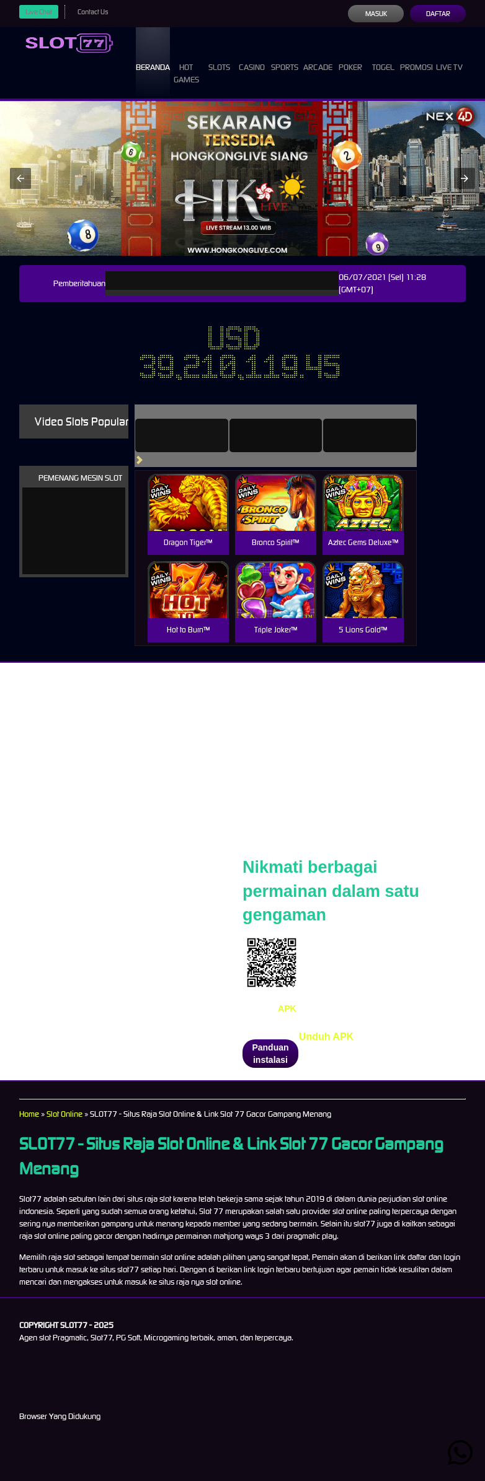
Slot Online (64, 1114)
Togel (383, 56)
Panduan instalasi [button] (270, 1053)
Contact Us (93, 11)
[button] (20, 178)
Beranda (153, 56)
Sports (284, 56)
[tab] (181, 435)
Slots (219, 56)
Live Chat (38, 11)
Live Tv (449, 56)
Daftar (438, 13)
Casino (252, 56)
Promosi (416, 56)
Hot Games (186, 62)
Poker (350, 56)
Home (29, 1114)
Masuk (376, 13)
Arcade (317, 56)
